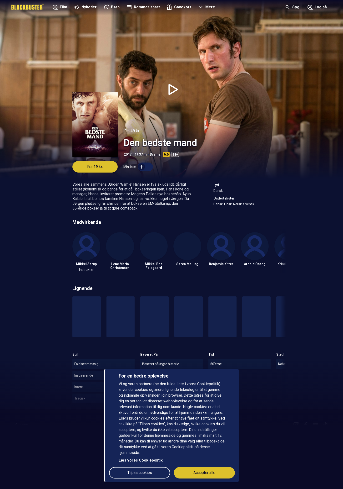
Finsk (228, 204)
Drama (155, 154)
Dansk (218, 191)
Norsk (237, 204)
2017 (127, 154)
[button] (206, 7)
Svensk (248, 204)
